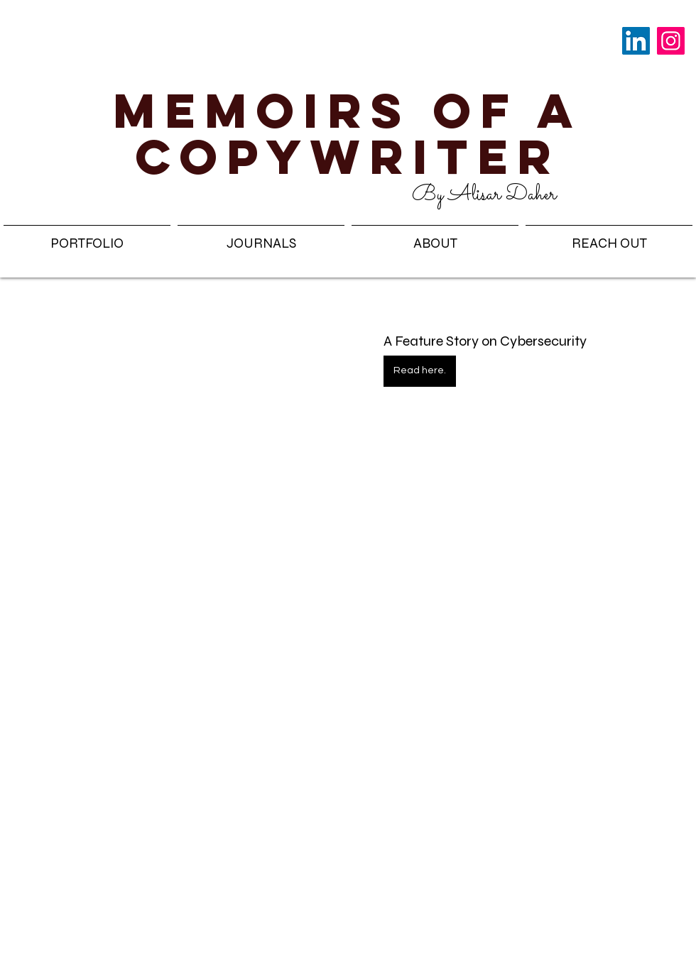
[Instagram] (671, 41)
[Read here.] (420, 371)
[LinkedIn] (636, 41)
